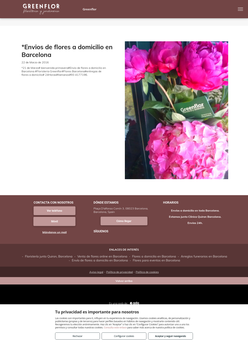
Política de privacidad (119, 272)
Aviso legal (96, 272)
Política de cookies (147, 272)
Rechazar (77, 336)
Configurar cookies (124, 336)
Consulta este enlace (115, 327)
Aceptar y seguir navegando (170, 336)
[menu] (240, 9)
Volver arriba (124, 281)
